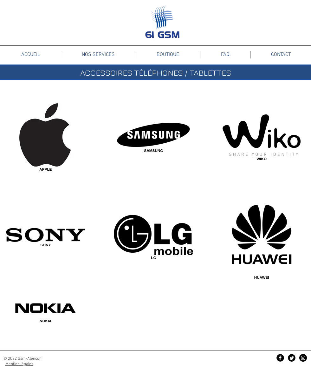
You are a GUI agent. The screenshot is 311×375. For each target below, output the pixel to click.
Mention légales (19, 364)
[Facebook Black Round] (280, 358)
